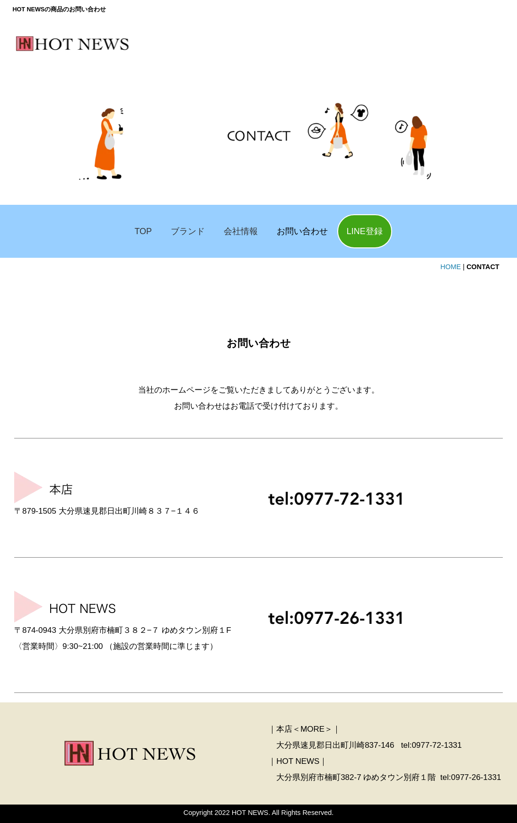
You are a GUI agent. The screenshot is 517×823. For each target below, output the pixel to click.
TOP (143, 231)
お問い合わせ (302, 231)
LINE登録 (365, 231)
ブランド (188, 231)
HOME (450, 267)
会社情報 (241, 231)
